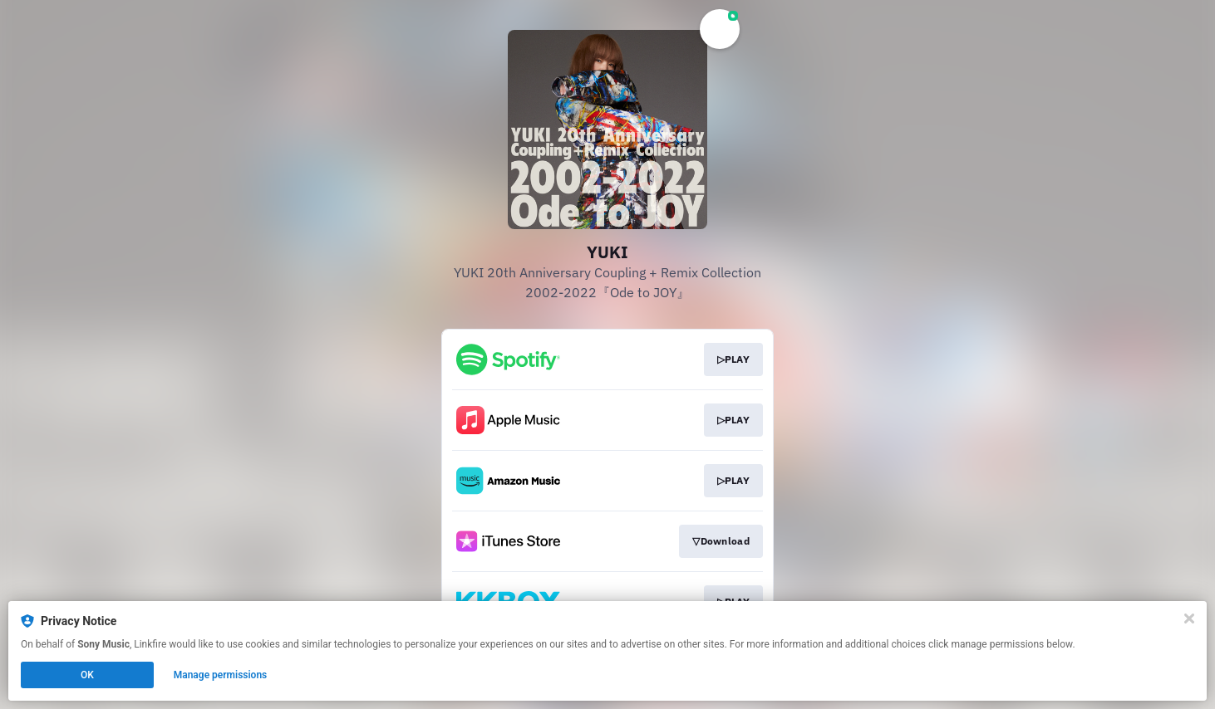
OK (87, 675)
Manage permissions (221, 675)
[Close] (1189, 618)
